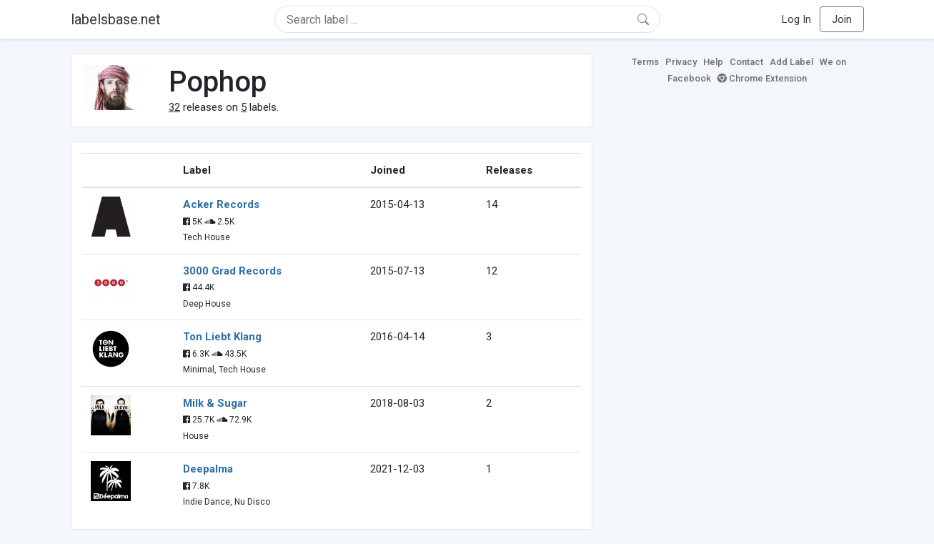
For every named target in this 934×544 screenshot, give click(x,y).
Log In (796, 19)
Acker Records (221, 204)
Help (713, 61)
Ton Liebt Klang (222, 336)
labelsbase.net (116, 19)
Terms (645, 61)
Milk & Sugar (215, 403)
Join (842, 19)
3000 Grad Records (232, 270)
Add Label (791, 61)
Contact (746, 61)
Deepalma (208, 469)
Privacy (681, 61)
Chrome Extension (762, 78)
